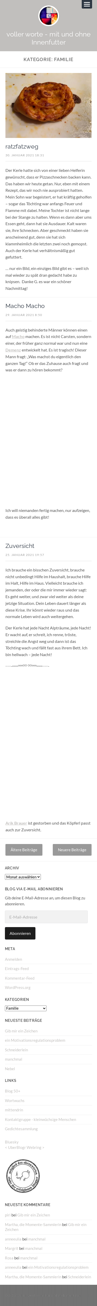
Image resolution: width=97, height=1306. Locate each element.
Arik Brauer (16, 822)
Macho (18, 336)
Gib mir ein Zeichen (21, 1031)
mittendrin (14, 1109)
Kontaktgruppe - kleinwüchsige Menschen (40, 1119)
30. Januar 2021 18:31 (24, 155)
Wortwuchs (15, 1100)
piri (8, 1215)
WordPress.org (18, 987)
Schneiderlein (16, 1049)
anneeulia (13, 1239)
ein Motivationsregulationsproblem (35, 1040)
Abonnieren (20, 933)
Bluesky (12, 1142)
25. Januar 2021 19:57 (24, 555)
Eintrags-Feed (17, 968)
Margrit (11, 1248)
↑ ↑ (90, 1295)
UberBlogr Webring (24, 1147)
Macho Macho (25, 306)
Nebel (10, 1068)
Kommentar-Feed (19, 978)
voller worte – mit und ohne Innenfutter (49, 1295)
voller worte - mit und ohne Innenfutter (48, 38)
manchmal (13, 1059)
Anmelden (13, 959)
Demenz (13, 349)
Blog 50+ (12, 1091)
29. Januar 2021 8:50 (23, 315)
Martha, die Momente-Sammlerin (33, 1224)
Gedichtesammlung (21, 1128)
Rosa (9, 1258)
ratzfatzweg (21, 146)
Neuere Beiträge (72, 849)
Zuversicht (19, 545)
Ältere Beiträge (24, 849)
